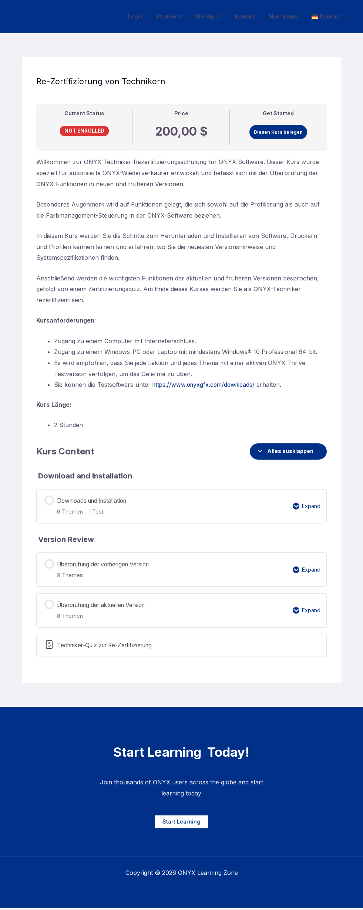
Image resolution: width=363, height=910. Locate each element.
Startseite (179, 16)
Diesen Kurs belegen (278, 132)
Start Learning (181, 823)
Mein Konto (287, 16)
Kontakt (251, 16)
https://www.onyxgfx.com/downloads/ (205, 384)
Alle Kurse (216, 16)
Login (147, 16)
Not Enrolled (84, 131)
